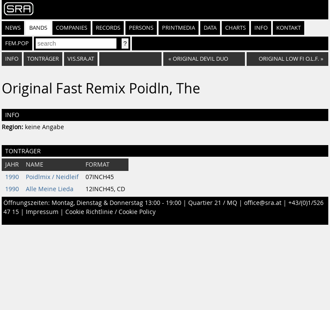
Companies (71, 27)
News (13, 27)
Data (210, 27)
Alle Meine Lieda (49, 189)
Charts (235, 27)
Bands (38, 27)
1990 (12, 177)
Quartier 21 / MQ (212, 203)
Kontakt (288, 27)
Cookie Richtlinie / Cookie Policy (110, 212)
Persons (141, 27)
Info (261, 27)
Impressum (42, 212)
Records (108, 27)
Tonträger (43, 58)
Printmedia (178, 27)
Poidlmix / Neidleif (52, 177)
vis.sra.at (80, 58)
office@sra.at (262, 203)
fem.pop (17, 43)
